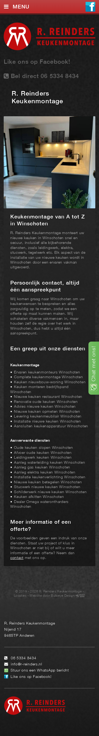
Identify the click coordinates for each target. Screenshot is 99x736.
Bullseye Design (62, 595)
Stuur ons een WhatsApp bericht (40, 670)
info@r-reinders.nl (26, 664)
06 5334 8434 (23, 658)
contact (16, 558)
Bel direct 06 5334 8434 (41, 76)
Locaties (20, 595)
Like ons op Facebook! (37, 62)
